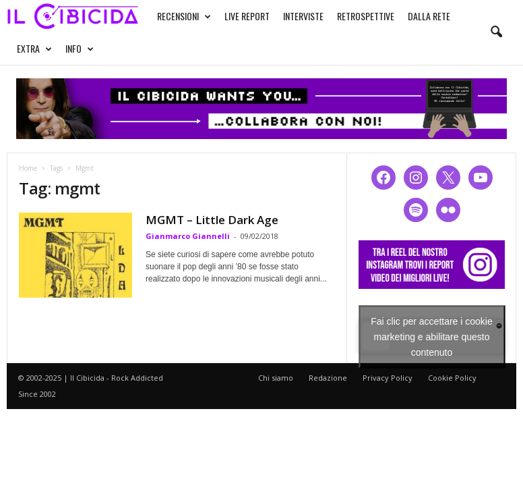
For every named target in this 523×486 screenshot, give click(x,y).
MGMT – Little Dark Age (212, 219)
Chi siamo (275, 378)
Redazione (328, 378)
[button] (496, 32)
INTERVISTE (303, 16)
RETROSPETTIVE (365, 16)
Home (28, 168)
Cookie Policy (452, 378)
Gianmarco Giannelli (188, 236)
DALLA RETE (429, 16)
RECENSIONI (184, 16)
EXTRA (34, 48)
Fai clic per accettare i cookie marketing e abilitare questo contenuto (432, 336)
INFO (79, 48)
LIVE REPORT (247, 16)
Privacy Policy (387, 378)
